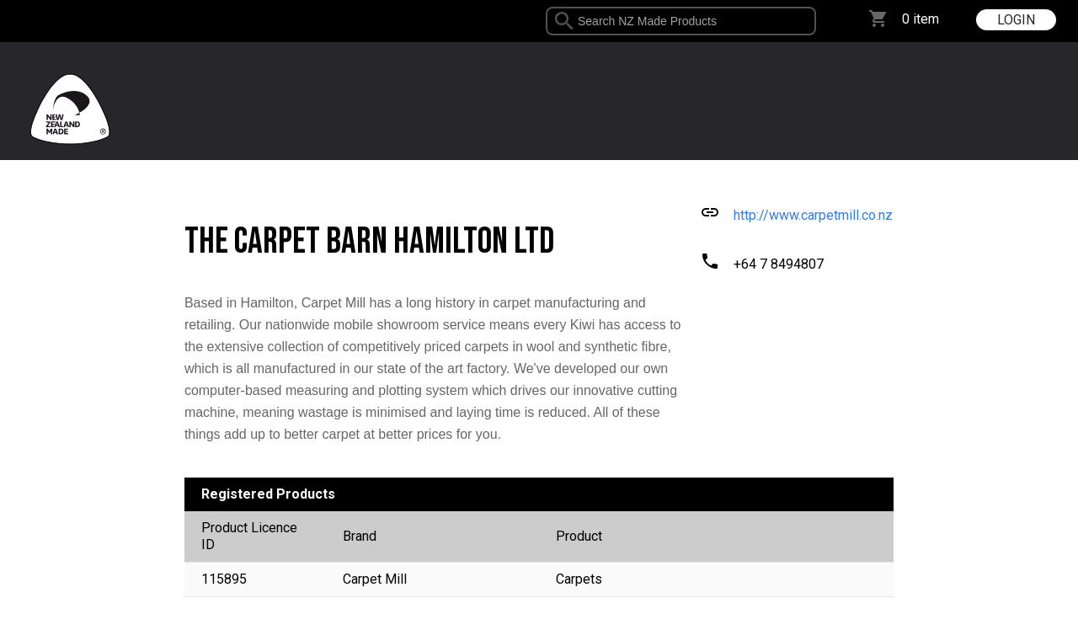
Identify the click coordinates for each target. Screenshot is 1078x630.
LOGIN (1016, 20)
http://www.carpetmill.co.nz (813, 215)
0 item (920, 19)
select (809, 21)
